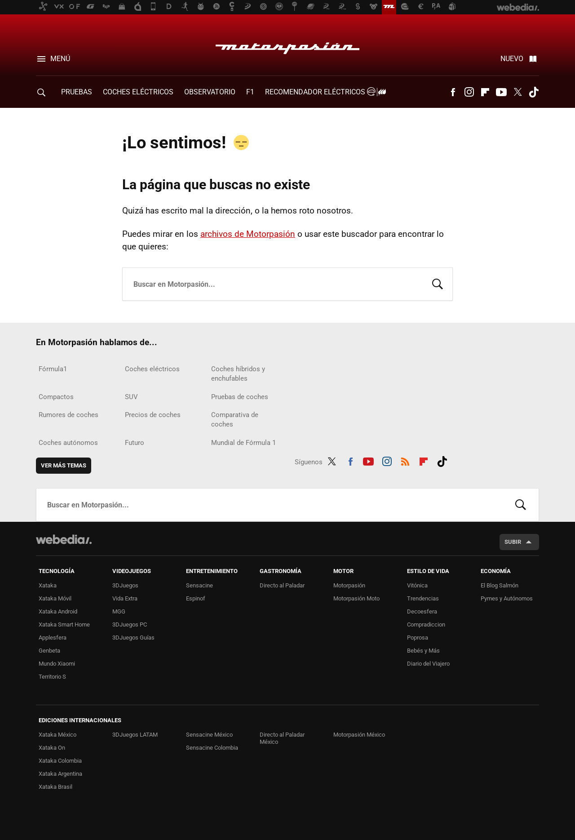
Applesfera (52, 637)
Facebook (452, 92)
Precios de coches (153, 415)
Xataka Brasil (55, 786)
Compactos (56, 397)
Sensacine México (209, 734)
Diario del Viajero (428, 663)
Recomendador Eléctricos (324, 92)
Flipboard (485, 92)
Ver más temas (63, 465)
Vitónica (417, 585)
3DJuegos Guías (133, 637)
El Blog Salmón (499, 585)
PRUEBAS (76, 92)
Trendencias (423, 598)
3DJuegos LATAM (135, 734)
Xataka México (57, 734)
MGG (118, 611)
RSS (405, 460)
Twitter (517, 92)
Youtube (501, 92)
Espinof (195, 598)
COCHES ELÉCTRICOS (138, 92)
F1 (250, 92)
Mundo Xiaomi (57, 663)
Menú (60, 58)
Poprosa (417, 637)
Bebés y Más (423, 650)
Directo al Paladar (282, 585)
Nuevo (511, 58)
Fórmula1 (53, 369)
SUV (131, 397)
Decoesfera (422, 611)
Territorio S (52, 676)
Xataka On (52, 747)
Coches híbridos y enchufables (238, 373)
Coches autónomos (68, 443)
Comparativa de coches (234, 419)
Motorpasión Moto (356, 598)
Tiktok (533, 92)
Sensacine (199, 585)
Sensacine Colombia (212, 747)
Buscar (437, 283)
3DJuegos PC (129, 624)
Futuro (134, 443)
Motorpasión (287, 46)
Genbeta (49, 650)
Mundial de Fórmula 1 (243, 443)
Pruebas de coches (239, 397)
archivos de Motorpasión (247, 234)
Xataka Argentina (60, 773)
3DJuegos (125, 585)
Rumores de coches (68, 415)
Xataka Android (58, 611)
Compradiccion (426, 624)
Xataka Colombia (60, 760)
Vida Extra (124, 598)
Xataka (48, 585)
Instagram (469, 92)
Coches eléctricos (152, 369)
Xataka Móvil (55, 598)
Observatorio (209, 92)
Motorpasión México (359, 734)
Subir (512, 541)
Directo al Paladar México (282, 738)
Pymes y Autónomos (507, 598)
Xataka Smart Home (64, 624)
